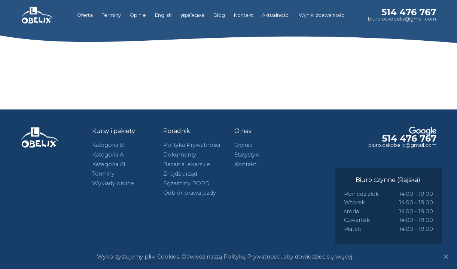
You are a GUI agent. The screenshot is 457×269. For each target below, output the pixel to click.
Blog (219, 15)
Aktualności (276, 15)
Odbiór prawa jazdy (189, 192)
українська (192, 15)
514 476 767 (408, 12)
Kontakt (243, 15)
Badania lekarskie (186, 164)
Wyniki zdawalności (322, 15)
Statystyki (247, 154)
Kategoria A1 (108, 164)
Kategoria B (108, 145)
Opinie (138, 15)
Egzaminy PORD (186, 183)
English (163, 15)
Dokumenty (179, 154)
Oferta (85, 15)
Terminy (111, 15)
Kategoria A (108, 154)
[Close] (445, 257)
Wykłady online (113, 183)
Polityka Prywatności (191, 145)
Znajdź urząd (180, 173)
